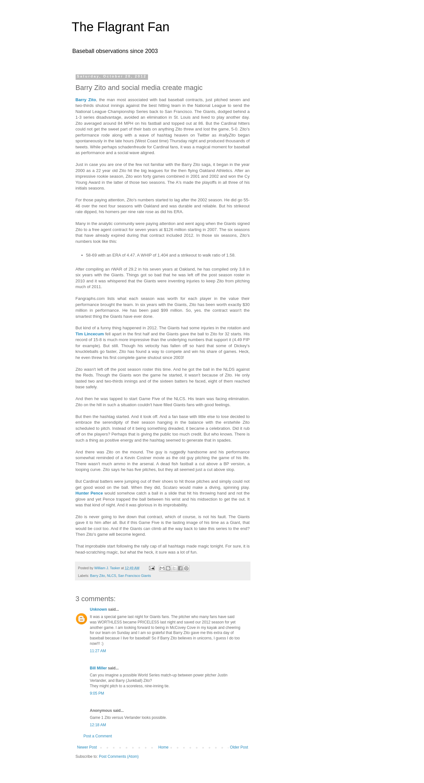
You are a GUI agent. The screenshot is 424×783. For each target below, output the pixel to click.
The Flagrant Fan (121, 27)
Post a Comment (98, 736)
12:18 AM (98, 725)
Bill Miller (98, 668)
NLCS (111, 576)
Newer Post (87, 747)
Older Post (239, 747)
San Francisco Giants (134, 576)
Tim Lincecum (90, 334)
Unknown (98, 609)
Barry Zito (86, 99)
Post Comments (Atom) (119, 756)
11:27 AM (98, 651)
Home (163, 747)
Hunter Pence (89, 493)
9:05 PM (97, 693)
